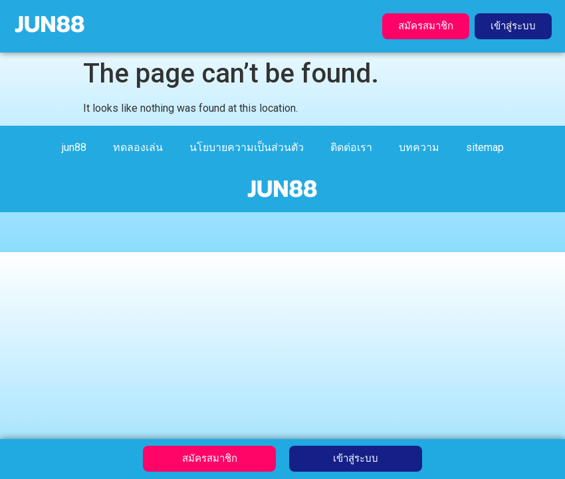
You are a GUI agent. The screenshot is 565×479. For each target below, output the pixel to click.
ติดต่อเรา (351, 147)
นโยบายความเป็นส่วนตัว (246, 147)
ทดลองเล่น (138, 147)
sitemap (485, 147)
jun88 (74, 147)
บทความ (419, 147)
